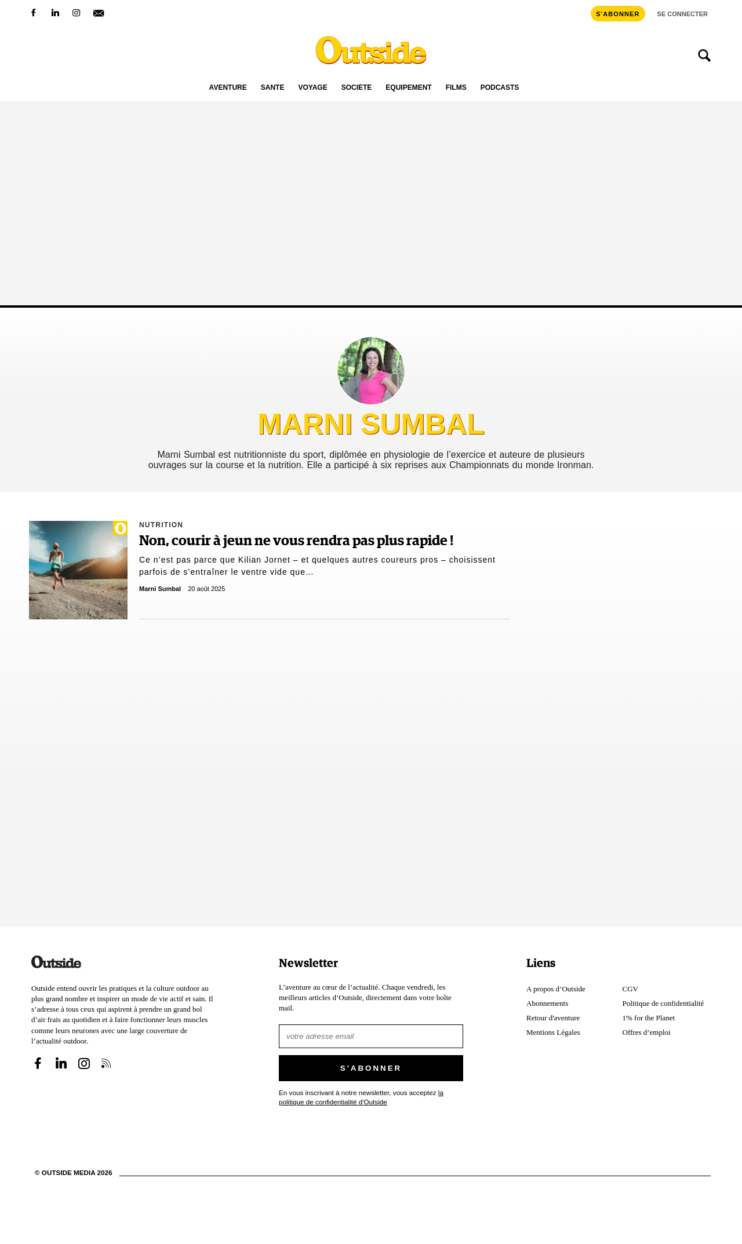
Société (356, 88)
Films (456, 88)
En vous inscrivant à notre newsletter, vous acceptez (361, 1097)
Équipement (408, 88)
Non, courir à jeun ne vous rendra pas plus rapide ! (296, 541)
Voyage (312, 88)
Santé (273, 88)
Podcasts (500, 88)
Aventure (228, 88)
